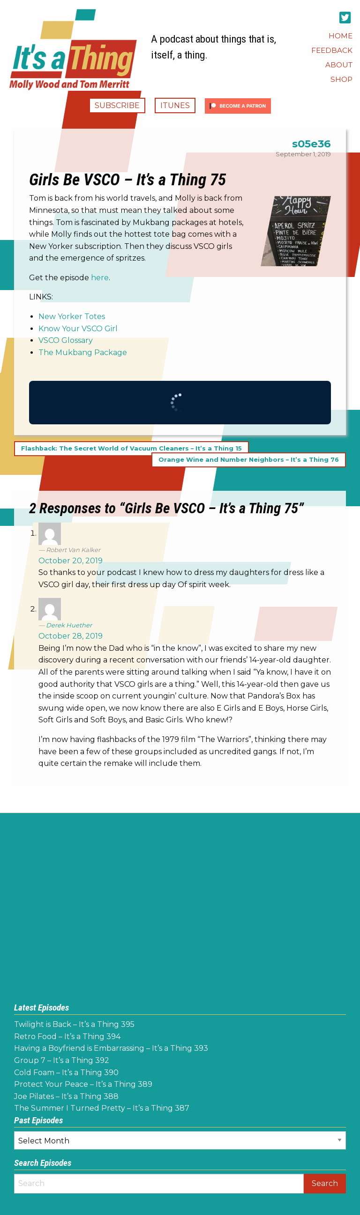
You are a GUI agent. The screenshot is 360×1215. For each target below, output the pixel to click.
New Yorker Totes (71, 316)
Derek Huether (69, 625)
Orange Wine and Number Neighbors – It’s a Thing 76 (248, 459)
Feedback (331, 50)
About (338, 64)
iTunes (175, 105)
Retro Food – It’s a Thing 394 (67, 1036)
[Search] (159, 1183)
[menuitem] (340, 36)
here (100, 277)
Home (340, 35)
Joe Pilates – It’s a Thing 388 (66, 1096)
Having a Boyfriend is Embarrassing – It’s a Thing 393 (111, 1048)
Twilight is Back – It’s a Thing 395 (74, 1024)
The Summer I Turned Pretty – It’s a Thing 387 (101, 1108)
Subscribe (117, 105)
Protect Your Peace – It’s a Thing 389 (83, 1084)
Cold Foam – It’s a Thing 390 (66, 1072)
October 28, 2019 (70, 636)
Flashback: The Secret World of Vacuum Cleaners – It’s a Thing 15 (131, 448)
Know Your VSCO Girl (78, 328)
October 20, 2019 (70, 560)
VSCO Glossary (65, 340)
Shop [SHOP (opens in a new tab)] (341, 79)
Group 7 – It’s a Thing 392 (61, 1060)
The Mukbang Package (82, 352)
